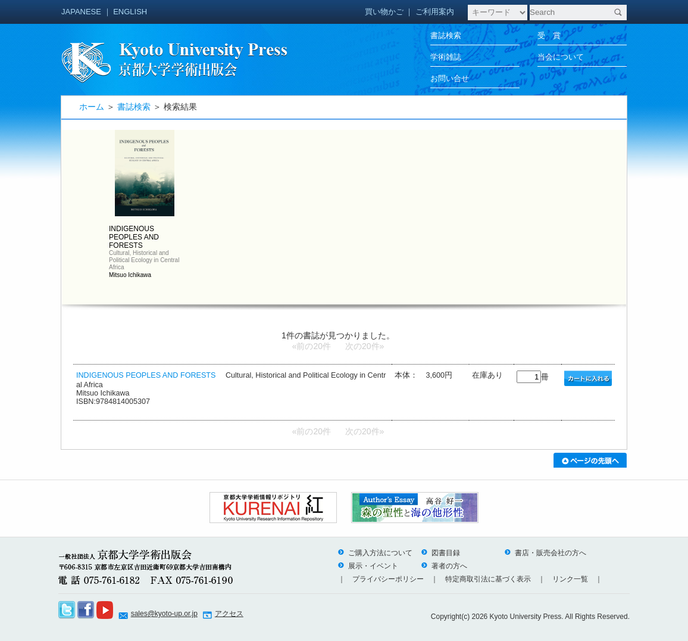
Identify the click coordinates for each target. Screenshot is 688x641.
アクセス (229, 613)
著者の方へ (444, 566)
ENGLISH (130, 11)
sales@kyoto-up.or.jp (164, 613)
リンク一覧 (570, 579)
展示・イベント (368, 566)
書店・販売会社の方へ (545, 553)
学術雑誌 (445, 56)
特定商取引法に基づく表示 (488, 579)
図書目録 (440, 553)
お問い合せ (449, 78)
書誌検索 (445, 35)
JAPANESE (81, 11)
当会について (560, 56)
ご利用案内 (434, 11)
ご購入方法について (375, 553)
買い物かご (384, 11)
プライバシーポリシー (388, 579)
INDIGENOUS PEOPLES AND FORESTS (145, 375)
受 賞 (549, 35)
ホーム (91, 106)
